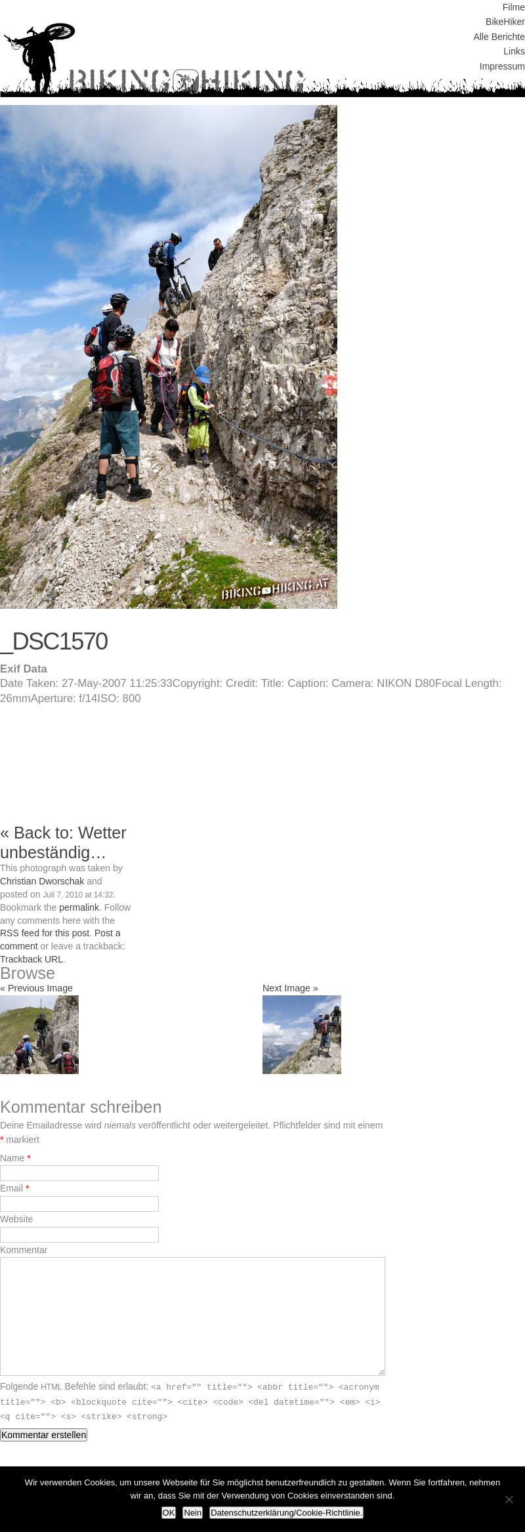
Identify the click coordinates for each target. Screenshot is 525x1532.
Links (514, 51)
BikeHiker (505, 21)
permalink (79, 907)
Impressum (502, 66)
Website (16, 1219)
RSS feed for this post (44, 933)
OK (169, 1513)
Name (12, 1158)
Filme (514, 7)
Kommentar (23, 1250)
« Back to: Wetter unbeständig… (63, 842)
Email (11, 1188)
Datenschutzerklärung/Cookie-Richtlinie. (286, 1513)
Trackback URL (31, 959)
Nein (192, 1513)
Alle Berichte (499, 36)
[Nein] (508, 1499)
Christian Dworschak (42, 881)
